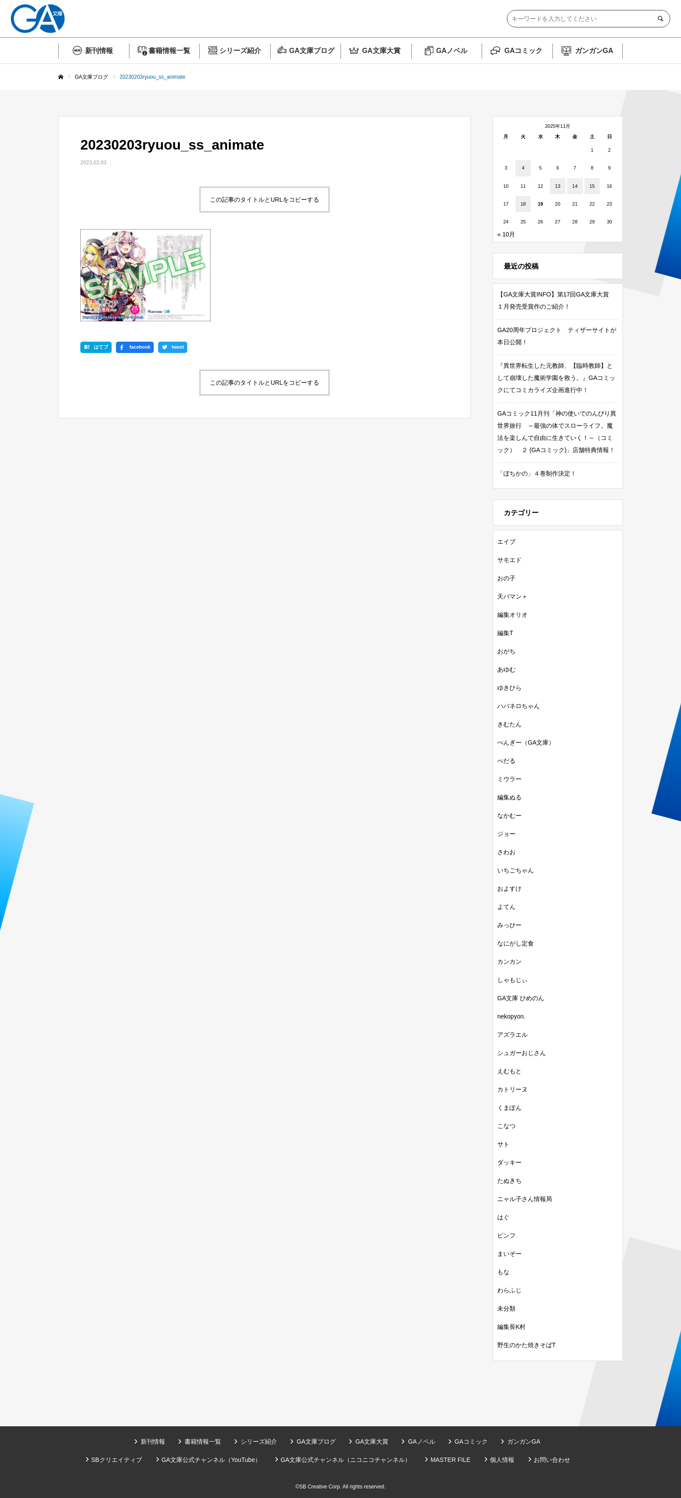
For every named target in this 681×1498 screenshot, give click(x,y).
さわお (506, 852)
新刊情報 (99, 50)
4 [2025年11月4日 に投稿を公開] (523, 167)
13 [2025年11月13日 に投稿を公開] (557, 186)
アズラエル (512, 1034)
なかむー (509, 815)
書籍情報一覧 (169, 50)
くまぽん (509, 1107)
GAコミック (523, 50)
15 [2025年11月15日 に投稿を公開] (592, 186)
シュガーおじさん (521, 1052)
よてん (506, 906)
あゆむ (506, 669)
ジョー (506, 833)
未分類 (506, 1308)
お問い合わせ (552, 1459)
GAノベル (451, 50)
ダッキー (509, 1162)
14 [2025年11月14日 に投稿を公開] (575, 186)
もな (503, 1271)
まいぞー (509, 1253)
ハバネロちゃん (518, 705)
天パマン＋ (512, 596)
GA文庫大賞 (381, 50)
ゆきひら (509, 687)
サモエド (509, 559)
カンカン (509, 961)
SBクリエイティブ (116, 1459)
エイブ (506, 541)
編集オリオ (512, 614)
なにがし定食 (515, 943)
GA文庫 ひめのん (520, 998)
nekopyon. (511, 1016)
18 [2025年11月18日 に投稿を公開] (523, 203)
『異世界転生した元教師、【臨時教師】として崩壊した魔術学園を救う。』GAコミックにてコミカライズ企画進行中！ (556, 377)
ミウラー (509, 779)
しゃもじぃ (512, 979)
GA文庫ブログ (311, 50)
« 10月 (506, 234)
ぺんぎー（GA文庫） (526, 742)
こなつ (506, 1125)
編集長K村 (511, 1326)
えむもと (509, 1071)
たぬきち (509, 1180)
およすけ (509, 888)
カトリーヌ (512, 1089)
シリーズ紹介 (240, 50)
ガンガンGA (594, 50)
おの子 (506, 578)
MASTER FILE (450, 1459)
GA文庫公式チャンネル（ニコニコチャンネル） (346, 1459)
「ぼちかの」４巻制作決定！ (536, 473)
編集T (505, 632)
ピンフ (506, 1235)
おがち (506, 651)
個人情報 (502, 1459)
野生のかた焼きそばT (526, 1345)
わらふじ (509, 1290)
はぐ (503, 1217)
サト (503, 1144)
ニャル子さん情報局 (524, 1198)
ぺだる (506, 760)
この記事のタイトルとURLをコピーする (264, 199)
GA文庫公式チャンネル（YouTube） (211, 1459)
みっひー (509, 925)
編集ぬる (509, 797)
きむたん (509, 724)
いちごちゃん (515, 870)
